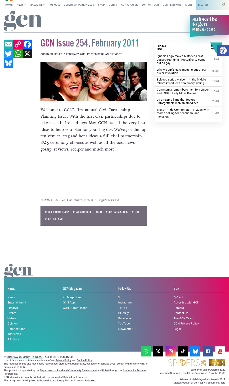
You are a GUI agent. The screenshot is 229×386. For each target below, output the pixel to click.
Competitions (172, 4)
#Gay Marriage (82, 212)
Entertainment (16, 302)
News (20, 4)
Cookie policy (38, 378)
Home (9, 4)
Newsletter (125, 328)
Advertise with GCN (186, 302)
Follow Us (124, 288)
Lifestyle (13, 308)
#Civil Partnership (57, 212)
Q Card (178, 297)
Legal (177, 328)
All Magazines (72, 297)
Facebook (124, 318)
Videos (12, 318)
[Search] (224, 5)
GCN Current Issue (75, 308)
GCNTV (113, 4)
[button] (223, 50)
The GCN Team (183, 318)
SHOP (101, 4)
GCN (176, 288)
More (188, 4)
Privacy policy (65, 378)
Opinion (12, 323)
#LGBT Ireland (54, 219)
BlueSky (123, 313)
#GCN (98, 212)
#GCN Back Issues (117, 212)
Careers (179, 308)
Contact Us (181, 313)
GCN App (69, 302)
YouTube (124, 323)
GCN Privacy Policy (186, 323)
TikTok (122, 308)
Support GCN (150, 4)
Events (11, 313)
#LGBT (135, 212)
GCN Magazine (72, 288)
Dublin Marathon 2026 (79, 4)
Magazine (36, 4)
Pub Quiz (54, 4)
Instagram (125, 302)
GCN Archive (129, 4)
